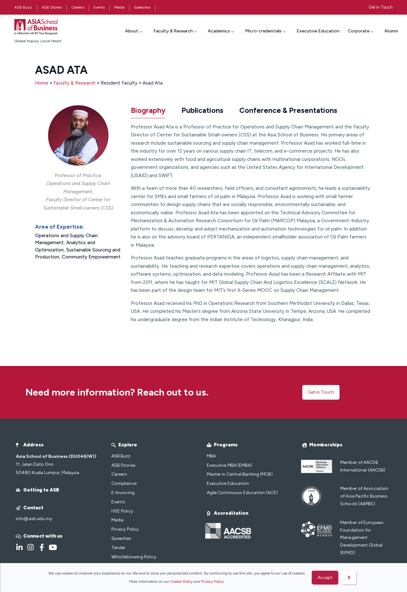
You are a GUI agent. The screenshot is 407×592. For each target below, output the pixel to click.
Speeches (142, 7)
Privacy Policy (212, 581)
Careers (77, 7)
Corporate (361, 31)
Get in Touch (380, 7)
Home (42, 83)
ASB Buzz (23, 7)
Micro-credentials (266, 31)
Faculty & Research (175, 31)
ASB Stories (52, 7)
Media (119, 7)
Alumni (391, 31)
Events (99, 7)
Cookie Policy (181, 581)
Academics (221, 31)
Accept (325, 577)
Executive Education (318, 31)
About (134, 31)
